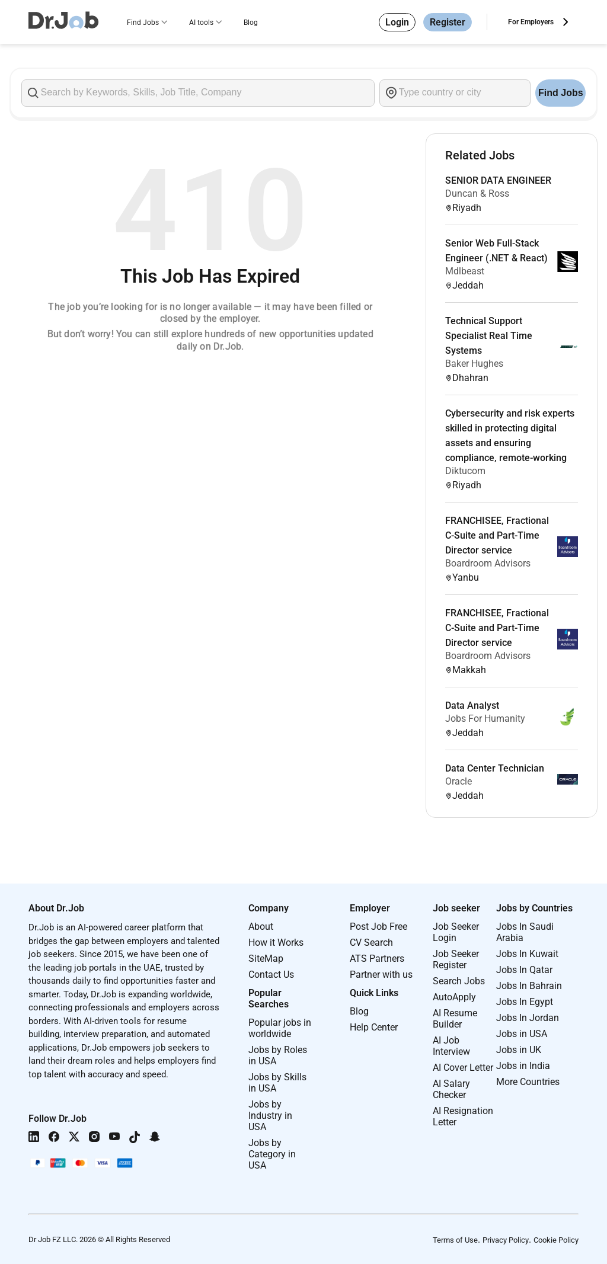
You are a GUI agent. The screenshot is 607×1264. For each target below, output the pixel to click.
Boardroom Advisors (488, 563)
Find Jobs (143, 22)
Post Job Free (378, 926)
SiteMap (265, 958)
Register (447, 22)
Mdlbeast (464, 271)
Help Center (374, 1027)
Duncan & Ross (477, 193)
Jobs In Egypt (524, 1001)
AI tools (201, 22)
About (260, 926)
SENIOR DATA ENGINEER (498, 180)
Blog (251, 22)
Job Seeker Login (456, 932)
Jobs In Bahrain (529, 985)
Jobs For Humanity (485, 718)
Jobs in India (523, 1065)
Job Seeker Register (456, 959)
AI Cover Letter (463, 1067)
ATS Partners (377, 958)
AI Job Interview (451, 1046)
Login (397, 22)
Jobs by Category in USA (272, 1154)
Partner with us (381, 974)
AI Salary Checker (451, 1089)
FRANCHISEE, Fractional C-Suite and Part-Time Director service (497, 535)
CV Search (371, 942)
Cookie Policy (556, 1240)
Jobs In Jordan (527, 1017)
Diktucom (465, 470)
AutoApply (454, 997)
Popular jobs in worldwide (279, 1028)
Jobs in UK (518, 1049)
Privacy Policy (506, 1240)
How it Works (276, 942)
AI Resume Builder (455, 1018)
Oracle (458, 781)
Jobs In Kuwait (527, 953)
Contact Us (271, 974)
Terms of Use (455, 1240)
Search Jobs (459, 981)
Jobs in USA (521, 1033)
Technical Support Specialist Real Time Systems (488, 335)
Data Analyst (472, 705)
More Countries (528, 1081)
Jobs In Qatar (524, 969)
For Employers (531, 22)
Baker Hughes (474, 363)
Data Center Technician (494, 768)
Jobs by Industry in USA (270, 1115)
